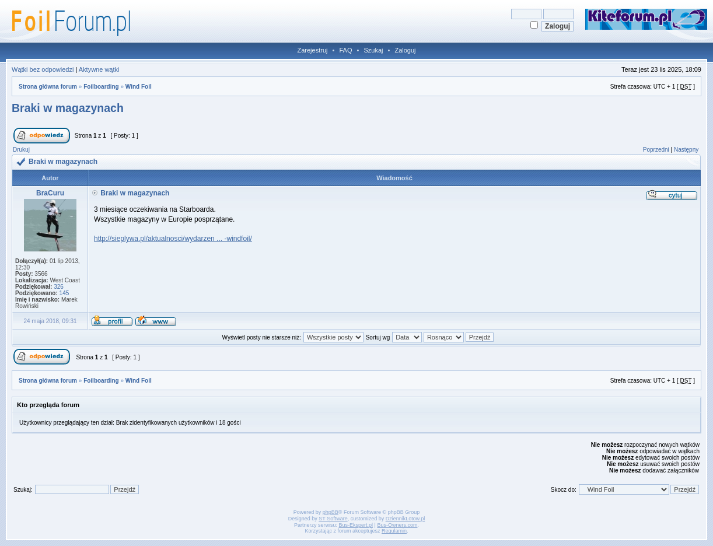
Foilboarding (101, 86)
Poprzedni (656, 149)
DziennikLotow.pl (405, 519)
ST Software (333, 519)
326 (59, 287)
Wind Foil (138, 86)
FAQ (345, 50)
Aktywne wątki (99, 69)
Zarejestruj (313, 50)
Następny (686, 149)
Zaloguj (404, 50)
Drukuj (21, 149)
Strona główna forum (48, 86)
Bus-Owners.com (397, 525)
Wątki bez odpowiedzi (43, 69)
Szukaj (373, 50)
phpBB (330, 512)
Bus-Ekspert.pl (356, 525)
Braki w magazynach (68, 108)
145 (64, 293)
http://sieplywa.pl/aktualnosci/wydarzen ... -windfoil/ (173, 239)
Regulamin (394, 531)
